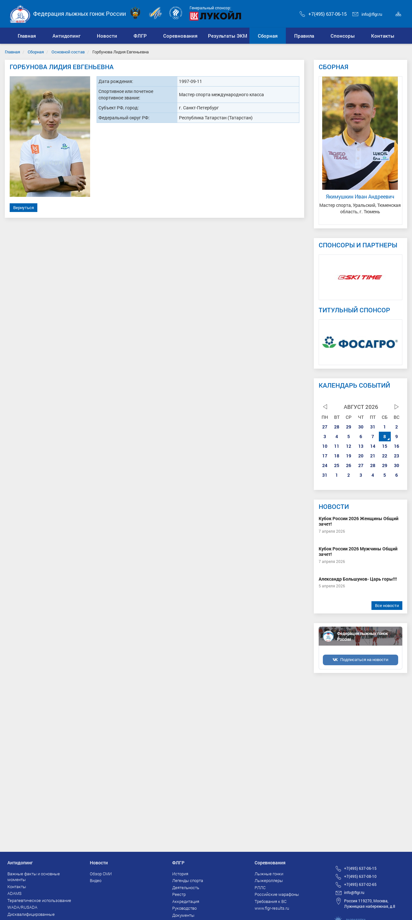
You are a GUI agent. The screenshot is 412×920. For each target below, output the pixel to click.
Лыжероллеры (269, 880)
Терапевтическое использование (39, 900)
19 (348, 456)
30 (360, 427)
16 (396, 446)
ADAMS (14, 893)
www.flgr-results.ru (272, 908)
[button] (66, 36)
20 (360, 456)
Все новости (387, 605)
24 (324, 465)
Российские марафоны (277, 894)
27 (324, 427)
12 (348, 446)
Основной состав (68, 52)
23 (396, 456)
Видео (95, 880)
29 (348, 427)
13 (360, 446)
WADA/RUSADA (22, 907)
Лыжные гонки (269, 874)
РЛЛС (260, 887)
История (180, 874)
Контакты (16, 886)
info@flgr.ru (367, 14)
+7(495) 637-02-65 (360, 884)
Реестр (179, 894)
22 (384, 456)
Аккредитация (185, 901)
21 (372, 456)
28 (336, 427)
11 (336, 446)
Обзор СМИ (101, 874)
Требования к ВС (270, 901)
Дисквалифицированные (31, 914)
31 (372, 427)
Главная (12, 52)
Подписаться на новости (364, 659)
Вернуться (23, 207)
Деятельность (185, 887)
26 (348, 465)
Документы (183, 915)
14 (372, 446)
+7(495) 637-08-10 (360, 876)
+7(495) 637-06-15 (323, 14)
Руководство (184, 908)
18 (336, 456)
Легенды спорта (187, 880)
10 (324, 446)
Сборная (36, 52)
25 (336, 465)
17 (324, 456)
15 (384, 446)
